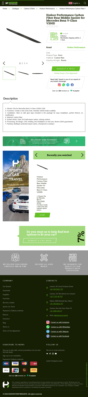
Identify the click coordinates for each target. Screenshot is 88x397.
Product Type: (52, 55)
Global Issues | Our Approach (65, 73)
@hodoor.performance (87, 374)
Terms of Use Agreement (11, 331)
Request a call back (44, 240)
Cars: (48, 52)
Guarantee (6, 290)
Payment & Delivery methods (13, 311)
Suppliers (6, 295)
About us (6, 327)
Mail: (59, 315)
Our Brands (7, 286)
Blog (4, 323)
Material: (50, 58)
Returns (5, 315)
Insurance (6, 319)
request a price (65, 69)
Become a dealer (8, 303)
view (42, 211)
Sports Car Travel (9, 307)
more (16, 202)
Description (10, 98)
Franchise (6, 299)
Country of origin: (53, 60)
